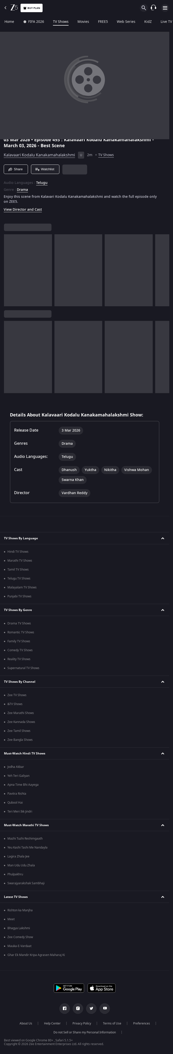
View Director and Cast (23, 209)
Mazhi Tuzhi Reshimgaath (25, 838)
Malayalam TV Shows (22, 587)
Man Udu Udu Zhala (21, 865)
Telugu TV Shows (18, 578)
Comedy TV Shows (20, 650)
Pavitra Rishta (16, 793)
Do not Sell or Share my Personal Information (84, 1032)
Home (9, 22)
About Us (26, 1023)
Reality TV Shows (18, 659)
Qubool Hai (15, 802)
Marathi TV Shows (19, 560)
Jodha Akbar (15, 767)
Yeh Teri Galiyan (18, 776)
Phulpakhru (15, 874)
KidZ (148, 22)
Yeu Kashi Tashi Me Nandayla (27, 847)
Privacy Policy (82, 1023)
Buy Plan (31, 8)
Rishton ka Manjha (20, 910)
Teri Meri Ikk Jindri (19, 811)
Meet (11, 919)
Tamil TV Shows (18, 569)
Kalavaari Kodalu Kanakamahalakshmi (39, 155)
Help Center (52, 1023)
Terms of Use (112, 1023)
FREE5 (103, 22)
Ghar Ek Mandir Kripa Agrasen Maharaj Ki (36, 955)
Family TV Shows (18, 641)
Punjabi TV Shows (19, 596)
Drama (22, 189)
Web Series (126, 22)
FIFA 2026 (33, 22)
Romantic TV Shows (20, 632)
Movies (83, 22)
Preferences (141, 1023)
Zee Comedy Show (20, 937)
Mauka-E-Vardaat (19, 946)
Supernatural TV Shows (23, 668)
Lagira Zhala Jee (18, 856)
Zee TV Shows (16, 695)
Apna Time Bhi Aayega (23, 784)
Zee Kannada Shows (21, 722)
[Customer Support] (153, 8)
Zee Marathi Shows (20, 713)
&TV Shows (15, 704)
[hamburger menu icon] (165, 8)
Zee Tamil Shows (18, 731)
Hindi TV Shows (17, 551)
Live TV (166, 22)
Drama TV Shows (19, 623)
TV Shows (61, 22)
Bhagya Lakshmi (18, 928)
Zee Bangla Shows (20, 740)
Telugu (42, 182)
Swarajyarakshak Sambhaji (26, 883)
